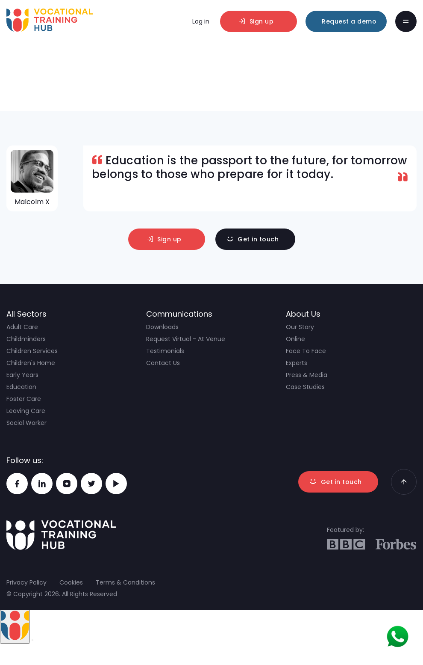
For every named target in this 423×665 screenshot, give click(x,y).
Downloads (162, 327)
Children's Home (30, 363)
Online (295, 339)
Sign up (262, 21)
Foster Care (23, 399)
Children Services (32, 351)
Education (21, 387)
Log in (200, 21)
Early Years (22, 375)
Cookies (71, 582)
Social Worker (26, 423)
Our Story (300, 327)
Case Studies (305, 387)
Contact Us (163, 363)
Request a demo (349, 21)
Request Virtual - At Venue (185, 339)
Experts (296, 363)
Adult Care (22, 327)
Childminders (26, 339)
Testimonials (165, 351)
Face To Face (306, 351)
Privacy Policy (26, 582)
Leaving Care (25, 411)
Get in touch (258, 239)
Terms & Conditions (125, 582)
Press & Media (306, 375)
